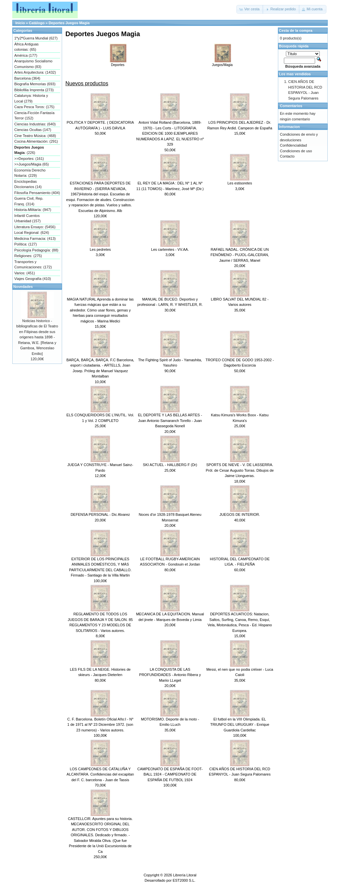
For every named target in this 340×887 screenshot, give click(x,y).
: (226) (29, 150)
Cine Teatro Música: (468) (35, 136)
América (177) (25, 55)
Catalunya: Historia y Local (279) (31, 98)
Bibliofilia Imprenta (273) (34, 90)
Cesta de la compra (295, 31)
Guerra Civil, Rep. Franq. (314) (28, 201)
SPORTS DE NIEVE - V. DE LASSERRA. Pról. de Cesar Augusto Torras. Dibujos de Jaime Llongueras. (240, 470)
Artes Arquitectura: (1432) (35, 72)
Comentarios (291, 106)
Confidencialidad (293, 145)
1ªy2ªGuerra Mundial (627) (35, 38)
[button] (250, 9)
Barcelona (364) (27, 78)
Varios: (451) (24, 273)
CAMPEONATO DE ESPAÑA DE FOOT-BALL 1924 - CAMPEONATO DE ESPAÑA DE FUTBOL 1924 (170, 774)
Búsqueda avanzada (302, 66)
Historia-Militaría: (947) (32, 210)
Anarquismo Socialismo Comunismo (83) (33, 64)
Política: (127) (25, 244)
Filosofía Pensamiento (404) (37, 193)
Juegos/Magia (222, 63)
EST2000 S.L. (184, 880)
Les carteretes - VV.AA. (170, 249)
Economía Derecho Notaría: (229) (29, 173)
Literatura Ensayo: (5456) (34, 227)
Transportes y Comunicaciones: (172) (33, 264)
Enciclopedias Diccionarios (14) (28, 184)
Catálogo (36, 23)
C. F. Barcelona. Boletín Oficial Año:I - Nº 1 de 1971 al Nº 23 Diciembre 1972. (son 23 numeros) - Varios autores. (100, 724)
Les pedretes (100, 249)
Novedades (23, 287)
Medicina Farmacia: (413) (35, 238)
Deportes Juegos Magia (68, 23)
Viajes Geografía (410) (32, 279)
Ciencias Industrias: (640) (35, 124)
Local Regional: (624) (31, 233)
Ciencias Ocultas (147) (32, 130)
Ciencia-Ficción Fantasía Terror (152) (34, 115)
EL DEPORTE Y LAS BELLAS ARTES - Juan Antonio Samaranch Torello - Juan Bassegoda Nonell (170, 420)
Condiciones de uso (296, 151)
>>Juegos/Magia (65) (31, 164)
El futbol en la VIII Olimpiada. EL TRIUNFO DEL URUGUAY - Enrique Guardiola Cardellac (239, 724)
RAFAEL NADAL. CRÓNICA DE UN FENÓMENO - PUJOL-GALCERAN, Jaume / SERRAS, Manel (240, 254)
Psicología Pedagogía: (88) (36, 250)
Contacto (287, 156)
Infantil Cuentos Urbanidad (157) (27, 218)
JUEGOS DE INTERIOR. (239, 514)
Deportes (117, 63)
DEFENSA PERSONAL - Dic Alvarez (100, 514)
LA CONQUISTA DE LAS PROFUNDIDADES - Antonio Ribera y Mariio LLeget (170, 674)
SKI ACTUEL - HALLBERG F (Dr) (170, 465)
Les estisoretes (239, 183)
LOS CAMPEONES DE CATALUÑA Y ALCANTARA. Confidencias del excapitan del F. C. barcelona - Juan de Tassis (100, 774)
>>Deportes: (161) (29, 159)
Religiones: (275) (28, 256)
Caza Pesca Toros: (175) (34, 107)
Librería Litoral (184, 875)
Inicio (20, 23)
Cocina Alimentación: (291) (36, 141)
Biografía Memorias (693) (34, 84)
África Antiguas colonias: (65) (26, 47)
